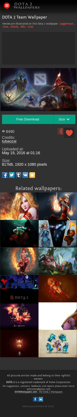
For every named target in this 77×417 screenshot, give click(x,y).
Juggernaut (66, 23)
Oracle (14, 26)
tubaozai (9, 141)
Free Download (27, 119)
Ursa (30, 26)
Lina (5, 26)
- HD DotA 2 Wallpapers (39, 392)
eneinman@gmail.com (38, 389)
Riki (23, 26)
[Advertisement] (38, 57)
